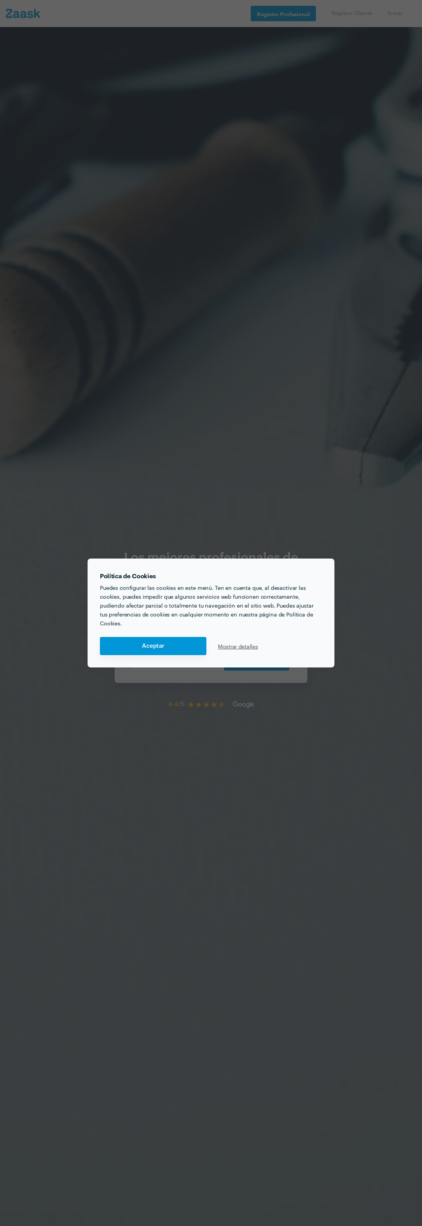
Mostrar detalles (238, 646)
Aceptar (153, 646)
